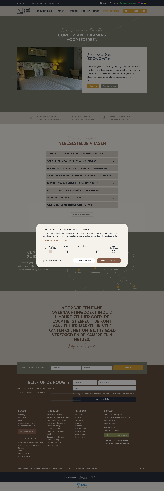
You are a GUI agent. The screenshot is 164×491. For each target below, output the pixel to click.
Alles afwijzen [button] (84, 261)
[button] (82, 240)
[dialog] (82, 245)
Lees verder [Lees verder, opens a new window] (113, 236)
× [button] (124, 226)
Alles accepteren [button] (109, 261)
